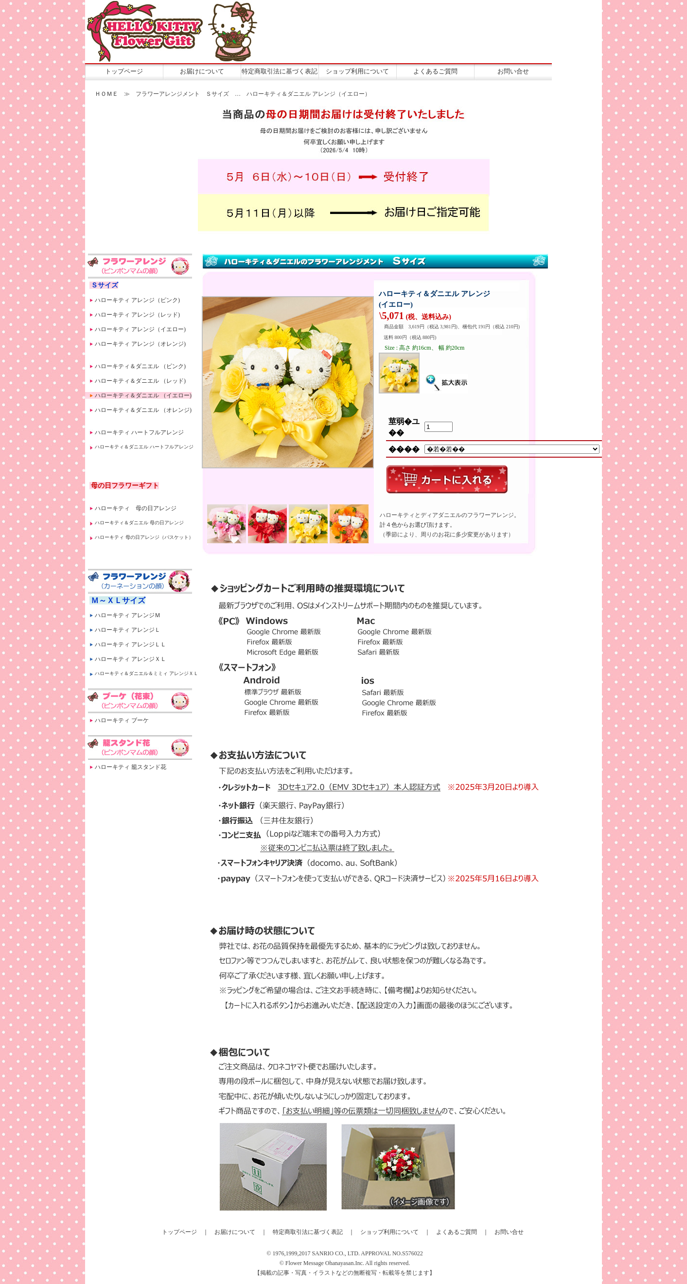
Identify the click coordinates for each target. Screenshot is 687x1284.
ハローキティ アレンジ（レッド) (137, 314)
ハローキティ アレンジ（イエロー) (140, 329)
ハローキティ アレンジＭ (127, 615)
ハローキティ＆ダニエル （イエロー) (143, 395)
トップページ (124, 71)
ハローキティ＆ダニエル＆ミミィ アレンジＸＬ (146, 673)
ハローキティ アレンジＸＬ (130, 659)
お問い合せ (513, 71)
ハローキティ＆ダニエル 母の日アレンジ (139, 522)
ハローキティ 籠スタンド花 (130, 767)
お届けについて (202, 71)
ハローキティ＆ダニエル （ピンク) (140, 366)
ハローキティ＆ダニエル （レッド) (140, 380)
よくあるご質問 (435, 71)
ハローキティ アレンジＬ (127, 629)
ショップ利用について (357, 71)
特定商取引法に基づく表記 (279, 71)
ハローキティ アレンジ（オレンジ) (140, 343)
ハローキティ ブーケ (122, 720)
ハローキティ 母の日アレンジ (135, 508)
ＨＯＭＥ (106, 93)
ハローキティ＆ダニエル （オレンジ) (143, 410)
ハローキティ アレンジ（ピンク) (137, 300)
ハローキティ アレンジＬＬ (130, 644)
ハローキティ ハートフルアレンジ (139, 432)
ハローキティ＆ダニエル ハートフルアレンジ (144, 446)
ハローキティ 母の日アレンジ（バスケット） (144, 537)
